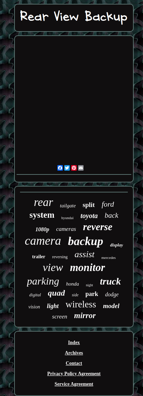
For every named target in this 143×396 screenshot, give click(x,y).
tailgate (68, 205)
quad (56, 292)
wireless (81, 304)
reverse (97, 226)
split (89, 204)
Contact (74, 363)
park (91, 293)
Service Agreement (74, 384)
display (116, 245)
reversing (60, 256)
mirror (85, 315)
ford (108, 204)
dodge (111, 294)
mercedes (109, 257)
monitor (87, 267)
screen (59, 316)
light (53, 306)
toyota (89, 215)
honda (72, 284)
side (75, 294)
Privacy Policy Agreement (74, 373)
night (89, 285)
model (111, 305)
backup (85, 241)
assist (85, 254)
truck (110, 281)
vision (34, 306)
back (111, 215)
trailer (38, 256)
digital (35, 294)
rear (43, 202)
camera (43, 241)
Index (74, 342)
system (41, 214)
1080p (42, 229)
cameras (66, 229)
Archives (74, 353)
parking (43, 281)
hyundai (67, 218)
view (53, 267)
